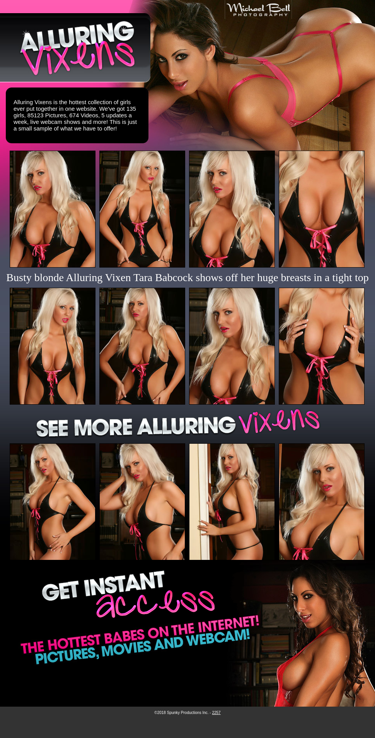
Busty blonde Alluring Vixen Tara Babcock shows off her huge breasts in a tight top (187, 277)
